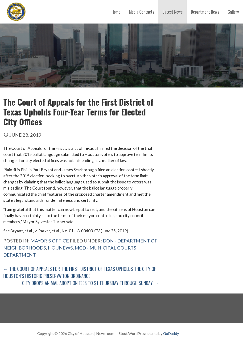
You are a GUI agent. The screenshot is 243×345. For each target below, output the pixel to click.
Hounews (60, 247)
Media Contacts (141, 12)
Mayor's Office (49, 240)
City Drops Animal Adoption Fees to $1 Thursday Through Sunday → (90, 282)
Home (115, 12)
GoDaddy (171, 333)
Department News (205, 12)
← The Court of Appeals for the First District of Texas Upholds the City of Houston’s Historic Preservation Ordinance (79, 272)
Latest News (172, 12)
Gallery (233, 12)
